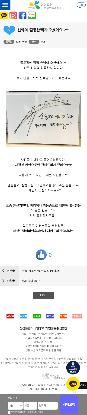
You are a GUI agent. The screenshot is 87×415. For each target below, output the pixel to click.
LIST (43, 295)
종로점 (50, 316)
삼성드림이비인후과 (32, 328)
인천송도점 (76, 316)
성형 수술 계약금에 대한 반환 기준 (43, 350)
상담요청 (69, 405)
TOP (81, 385)
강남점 (10, 316)
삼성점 (23, 316)
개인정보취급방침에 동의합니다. (24, 412)
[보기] (40, 412)
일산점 (63, 316)
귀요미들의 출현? (30, 280)
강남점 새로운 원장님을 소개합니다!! (40, 271)
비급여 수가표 (54, 346)
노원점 (36, 316)
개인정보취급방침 (56, 328)
